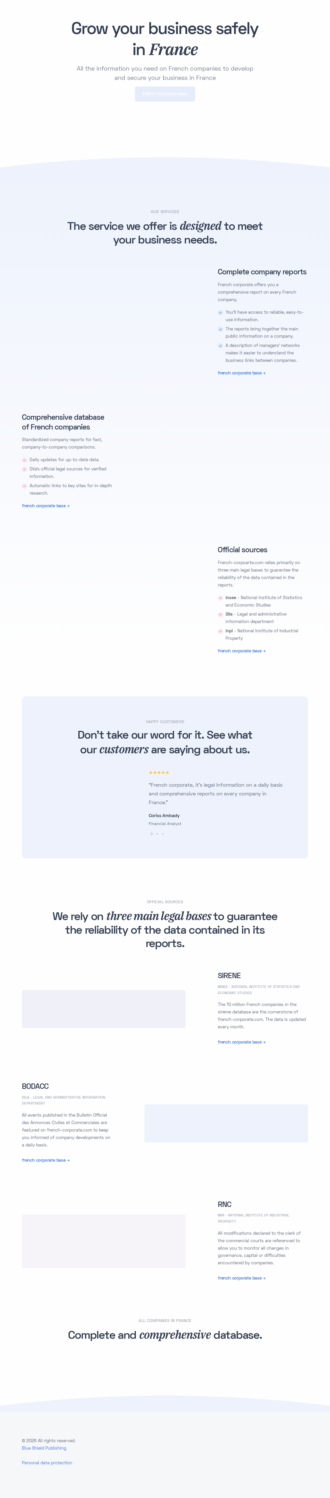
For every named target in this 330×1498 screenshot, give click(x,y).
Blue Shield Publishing (44, 1449)
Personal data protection (47, 1463)
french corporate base (240, 373)
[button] (151, 834)
